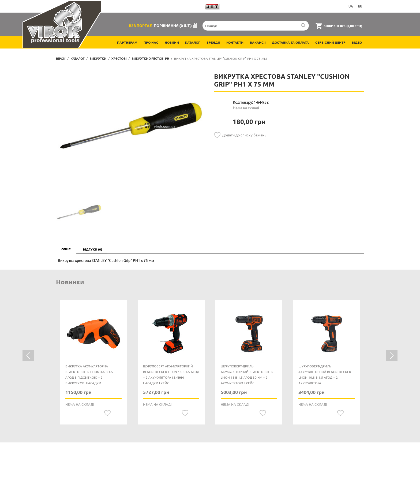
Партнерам (127, 42)
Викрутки (97, 58)
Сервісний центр (330, 42)
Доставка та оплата (290, 42)
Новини (172, 42)
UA (350, 6)
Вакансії (258, 42)
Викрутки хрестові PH (150, 58)
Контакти (234, 42)
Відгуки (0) (92, 249)
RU (360, 6)
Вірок (60, 58)
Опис (66, 249)
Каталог (192, 42)
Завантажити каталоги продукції (164, 6)
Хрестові (118, 58)
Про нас (151, 42)
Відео (357, 42)
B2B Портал (140, 25)
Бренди (213, 42)
